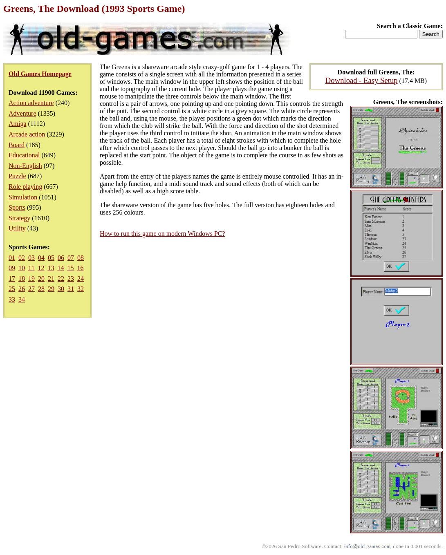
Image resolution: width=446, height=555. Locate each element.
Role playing (25, 186)
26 (21, 288)
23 (70, 278)
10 (21, 267)
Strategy (19, 218)
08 (80, 257)
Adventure (22, 113)
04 (41, 257)
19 (31, 278)
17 (12, 278)
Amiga (18, 123)
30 (61, 288)
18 (21, 278)
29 (51, 288)
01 (12, 257)
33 (12, 299)
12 (41, 267)
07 (70, 257)
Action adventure (31, 102)
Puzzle (17, 175)
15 (70, 267)
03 (31, 257)
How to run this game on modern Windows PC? (162, 233)
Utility (17, 228)
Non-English (25, 165)
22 (61, 278)
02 (21, 257)
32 (80, 288)
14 (60, 267)
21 (51, 278)
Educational (24, 155)
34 (21, 299)
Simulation (23, 197)
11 (31, 267)
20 (41, 278)
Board (17, 144)
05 (51, 257)
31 (70, 288)
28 (41, 288)
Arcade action (27, 134)
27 (31, 288)
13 (50, 267)
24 (80, 278)
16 (80, 267)
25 (12, 288)
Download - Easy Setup (361, 80)
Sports (17, 207)
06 (61, 257)
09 (12, 267)
